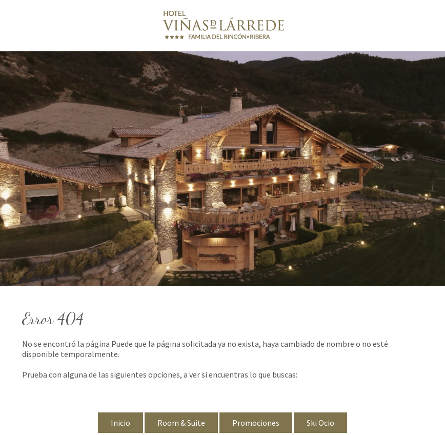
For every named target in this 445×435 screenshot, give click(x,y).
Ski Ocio (320, 423)
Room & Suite (181, 423)
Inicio (120, 423)
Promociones (255, 423)
